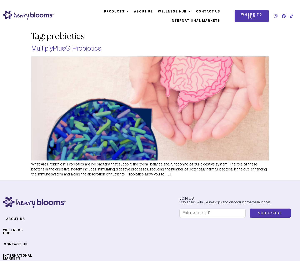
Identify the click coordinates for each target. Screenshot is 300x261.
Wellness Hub (174, 11)
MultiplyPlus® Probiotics (66, 49)
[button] (116, 11)
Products (116, 11)
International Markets (195, 20)
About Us (143, 11)
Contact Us (208, 11)
